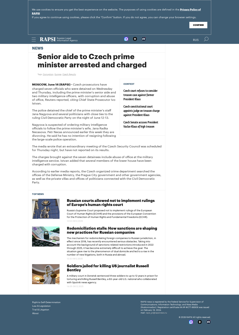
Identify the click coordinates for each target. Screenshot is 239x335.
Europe (58, 74)
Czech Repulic (69, 74)
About (35, 313)
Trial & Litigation (40, 309)
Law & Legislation (41, 305)
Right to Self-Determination (46, 302)
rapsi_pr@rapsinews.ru (156, 312)
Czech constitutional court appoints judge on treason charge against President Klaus (141, 111)
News (37, 48)
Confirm (198, 25)
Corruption (48, 74)
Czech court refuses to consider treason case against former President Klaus (140, 95)
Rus (196, 39)
